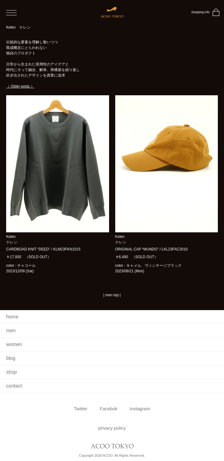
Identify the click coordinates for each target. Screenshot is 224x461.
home (12, 316)
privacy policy (112, 428)
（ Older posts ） (20, 86)
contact (14, 385)
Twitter (80, 408)
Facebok (108, 408)
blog (10, 358)
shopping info (200, 12)
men (11, 330)
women (14, 344)
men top (112, 295)
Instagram (140, 408)
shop (11, 372)
